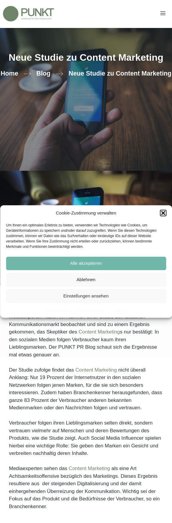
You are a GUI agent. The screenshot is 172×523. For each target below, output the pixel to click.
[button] (163, 213)
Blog (43, 73)
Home (9, 73)
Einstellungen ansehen (86, 295)
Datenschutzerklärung (90, 310)
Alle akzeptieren (86, 263)
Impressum (119, 310)
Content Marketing (99, 332)
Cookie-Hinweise (56, 310)
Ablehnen (86, 279)
